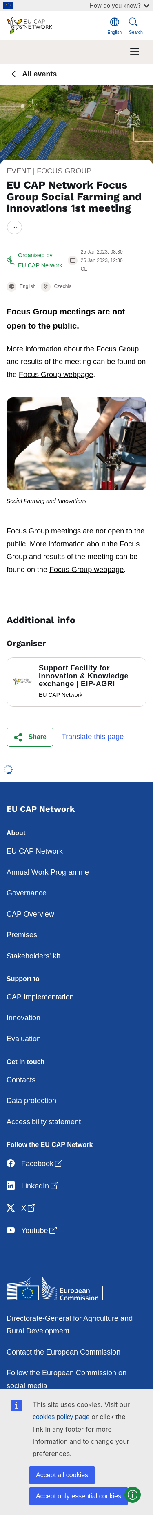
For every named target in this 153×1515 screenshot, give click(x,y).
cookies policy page (61, 1416)
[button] (30, 737)
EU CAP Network (35, 851)
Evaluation (24, 1039)
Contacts (21, 1080)
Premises (22, 935)
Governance (27, 893)
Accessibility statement (44, 1122)
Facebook (35, 1164)
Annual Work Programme (48, 872)
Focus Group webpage (56, 375)
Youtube (32, 1231)
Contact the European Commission (63, 1352)
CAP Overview (30, 914)
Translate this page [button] (93, 737)
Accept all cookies (62, 1475)
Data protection (31, 1101)
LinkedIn (33, 1186)
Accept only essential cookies (78, 1496)
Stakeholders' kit (33, 956)
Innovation (23, 1018)
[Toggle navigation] (134, 52)
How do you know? (119, 5)
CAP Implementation (40, 997)
